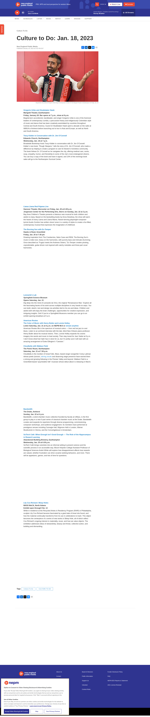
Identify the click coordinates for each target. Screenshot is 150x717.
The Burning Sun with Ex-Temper (37, 231)
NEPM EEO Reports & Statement (118, 682)
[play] (17, 14)
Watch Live (115, 5)
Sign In (103, 5)
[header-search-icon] (97, 5)
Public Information (87, 677)
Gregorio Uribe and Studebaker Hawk (39, 112)
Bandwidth (28, 410)
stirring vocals (46, 358)
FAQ (109, 677)
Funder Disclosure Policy (115, 673)
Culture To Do (22, 32)
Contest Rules (86, 691)
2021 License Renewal (114, 686)
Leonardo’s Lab (30, 296)
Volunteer (85, 686)
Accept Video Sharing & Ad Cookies (16, 711)
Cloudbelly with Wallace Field (36, 348)
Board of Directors (87, 673)
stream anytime (72, 327)
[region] (35, 696)
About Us (59, 673)
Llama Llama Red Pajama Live (36, 208)
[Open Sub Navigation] (20, 20)
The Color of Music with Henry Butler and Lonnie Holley (47, 325)
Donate (130, 5)
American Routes (31, 322)
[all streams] (128, 14)
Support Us (85, 682)
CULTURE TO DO (45, 590)
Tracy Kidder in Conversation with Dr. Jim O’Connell (45, 137)
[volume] (23, 14)
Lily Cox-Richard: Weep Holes (36, 504)
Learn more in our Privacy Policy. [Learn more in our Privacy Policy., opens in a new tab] (40, 706)
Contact (58, 677)
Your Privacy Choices (53, 711)
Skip (36, 711)
